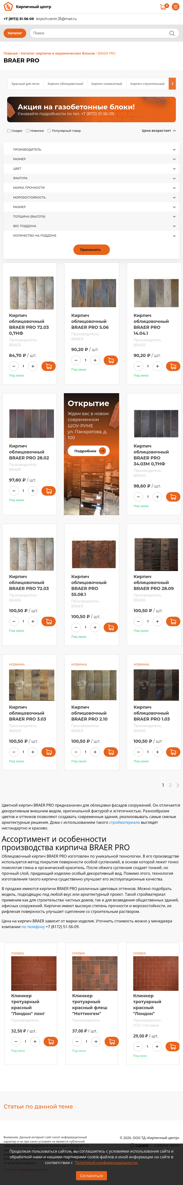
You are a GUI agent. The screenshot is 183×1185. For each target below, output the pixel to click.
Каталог (15, 33)
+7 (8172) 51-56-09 (19, 19)
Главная (11, 53)
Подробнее (85, 451)
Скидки (16, 130)
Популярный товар (66, 130)
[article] (91, 109)
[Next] (172, 83)
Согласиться (91, 1175)
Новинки (37, 130)
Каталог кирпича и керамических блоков (58, 53)
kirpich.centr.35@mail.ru (56, 19)
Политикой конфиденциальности (106, 1162)
